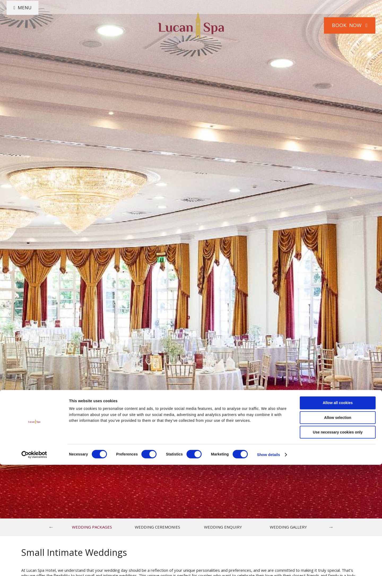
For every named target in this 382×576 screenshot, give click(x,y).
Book (343, 25)
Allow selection (337, 528)
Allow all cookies (338, 514)
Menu (30, 25)
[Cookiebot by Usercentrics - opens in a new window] (34, 566)
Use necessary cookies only (337, 543)
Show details (268, 566)
